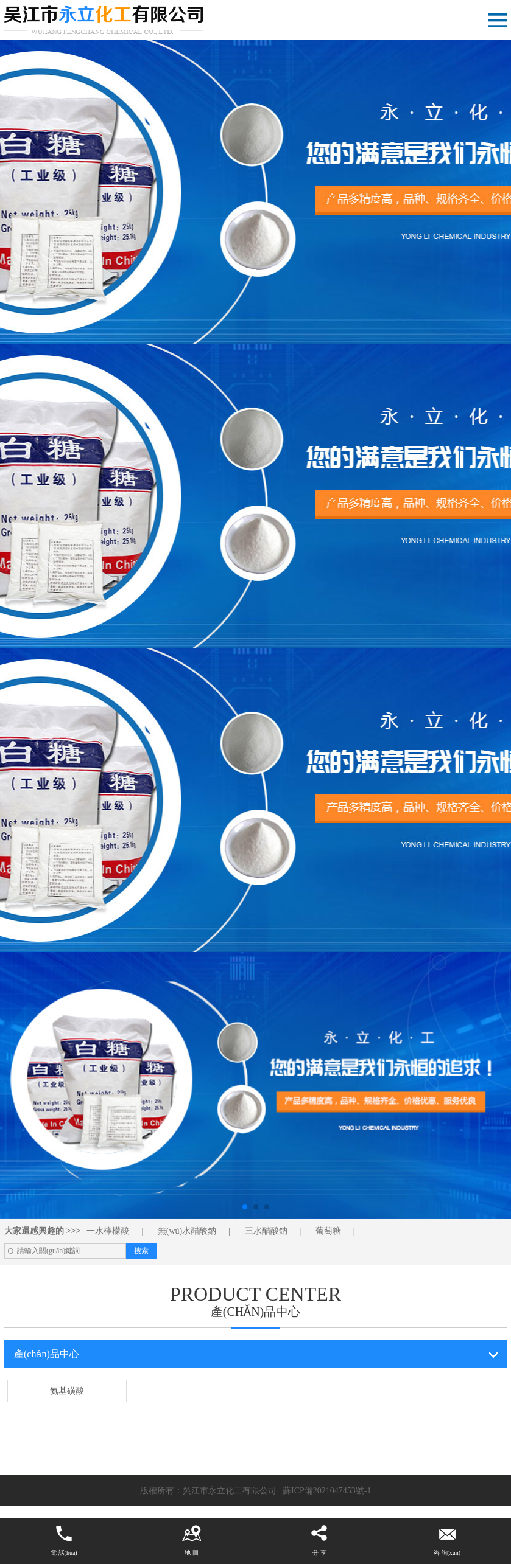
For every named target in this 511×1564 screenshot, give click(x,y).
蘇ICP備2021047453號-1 (327, 1490)
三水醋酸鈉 (266, 1231)
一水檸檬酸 (107, 1231)
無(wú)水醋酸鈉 (187, 1231)
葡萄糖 (328, 1231)
